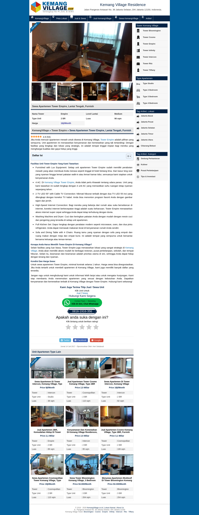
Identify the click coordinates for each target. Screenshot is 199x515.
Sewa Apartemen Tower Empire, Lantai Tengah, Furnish (63, 106)
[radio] (68, 327)
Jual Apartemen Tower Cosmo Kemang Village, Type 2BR (82, 382)
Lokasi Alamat (109, 508)
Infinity (112, 512)
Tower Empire (59, 130)
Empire (105, 512)
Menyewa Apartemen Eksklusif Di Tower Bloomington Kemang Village (117, 480)
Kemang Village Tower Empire (59, 182)
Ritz (125, 512)
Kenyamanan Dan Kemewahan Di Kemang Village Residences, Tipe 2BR (82, 432)
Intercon (119, 512)
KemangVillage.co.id (95, 508)
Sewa (85, 293)
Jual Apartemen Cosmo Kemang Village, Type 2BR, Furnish (117, 431)
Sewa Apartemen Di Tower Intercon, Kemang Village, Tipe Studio (47, 383)
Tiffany (131, 512)
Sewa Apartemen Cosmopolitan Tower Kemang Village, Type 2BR (47, 480)
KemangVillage (40, 130)
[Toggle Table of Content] (127, 156)
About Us (120, 508)
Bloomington (89, 512)
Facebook (80, 340)
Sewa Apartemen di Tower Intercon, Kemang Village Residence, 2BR (117, 383)
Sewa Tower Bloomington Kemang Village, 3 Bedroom (82, 479)
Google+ (96, 340)
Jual (78, 293)
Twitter (65, 340)
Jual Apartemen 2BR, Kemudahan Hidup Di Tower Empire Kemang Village (47, 432)
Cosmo (98, 512)
